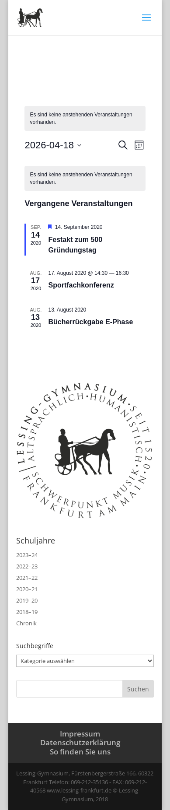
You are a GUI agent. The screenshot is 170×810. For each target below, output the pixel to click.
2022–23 (27, 566)
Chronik (26, 623)
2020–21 (27, 589)
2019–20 (27, 600)
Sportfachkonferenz (82, 285)
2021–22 (27, 578)
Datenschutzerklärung (80, 742)
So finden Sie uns (80, 752)
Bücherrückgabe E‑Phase (90, 322)
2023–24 (27, 555)
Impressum (80, 734)
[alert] (84, 178)
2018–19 (27, 612)
